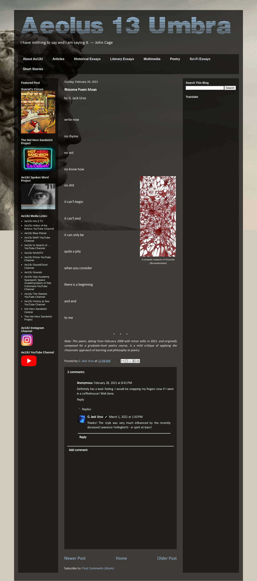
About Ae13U (33, 59)
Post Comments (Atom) (98, 568)
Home (121, 558)
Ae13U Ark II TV (33, 221)
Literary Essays (122, 59)
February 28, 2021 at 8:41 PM (113, 383)
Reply (80, 399)
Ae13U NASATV (33, 252)
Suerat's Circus (32, 89)
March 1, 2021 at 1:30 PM (126, 417)
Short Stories (33, 69)
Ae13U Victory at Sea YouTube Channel (36, 303)
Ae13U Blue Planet (35, 233)
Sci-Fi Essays (200, 59)
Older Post (167, 558)
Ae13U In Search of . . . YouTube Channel (37, 247)
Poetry (175, 59)
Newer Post (75, 558)
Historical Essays (87, 59)
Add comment (78, 450)
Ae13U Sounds (33, 272)
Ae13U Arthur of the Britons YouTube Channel (39, 227)
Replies (86, 409)
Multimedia (152, 59)
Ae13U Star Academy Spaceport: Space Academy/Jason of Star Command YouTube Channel (37, 283)
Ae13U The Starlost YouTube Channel (35, 295)
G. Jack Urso (95, 417)
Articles (58, 59)
